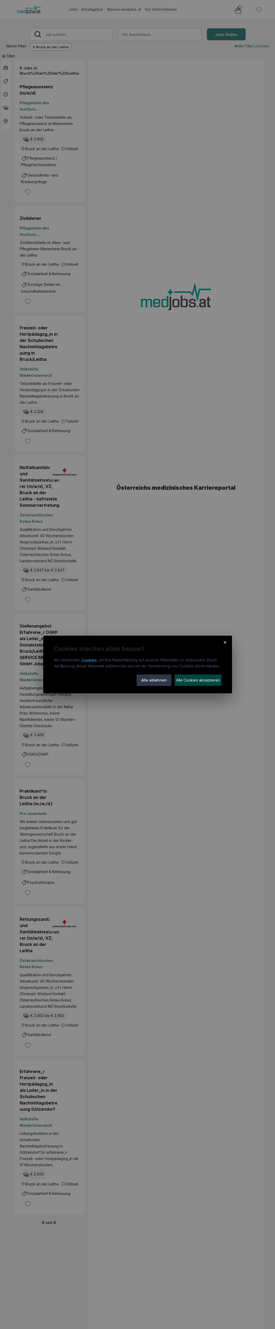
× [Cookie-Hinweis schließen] (225, 642)
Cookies (89, 660)
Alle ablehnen (154, 680)
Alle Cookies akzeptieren (198, 680)
